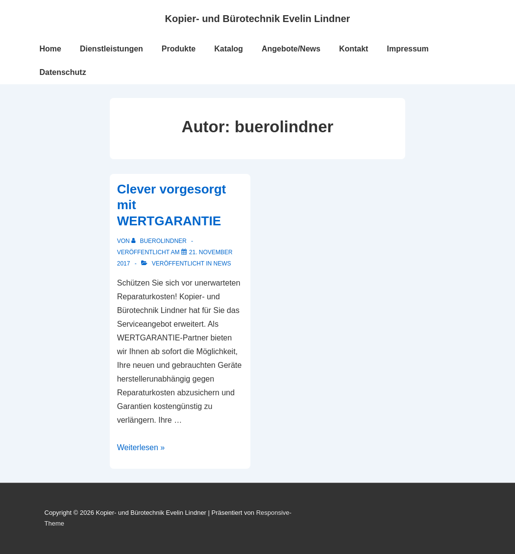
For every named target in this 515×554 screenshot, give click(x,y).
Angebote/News (291, 49)
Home (50, 49)
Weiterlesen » (141, 447)
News (222, 263)
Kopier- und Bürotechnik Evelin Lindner (257, 18)
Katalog (228, 49)
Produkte (179, 49)
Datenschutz (63, 72)
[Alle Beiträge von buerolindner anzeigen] (159, 241)
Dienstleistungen (111, 49)
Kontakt (353, 49)
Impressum (407, 49)
